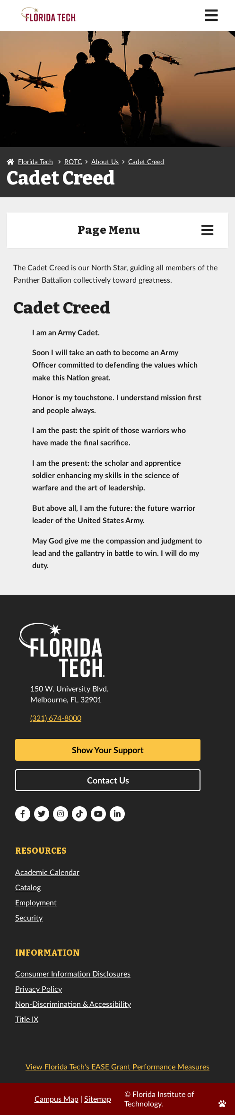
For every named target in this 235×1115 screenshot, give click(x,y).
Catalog (28, 887)
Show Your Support (108, 750)
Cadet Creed (146, 161)
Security (29, 917)
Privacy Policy (38, 988)
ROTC (73, 161)
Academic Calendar (47, 871)
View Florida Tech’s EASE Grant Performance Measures (117, 1066)
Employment (36, 902)
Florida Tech (35, 161)
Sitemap (97, 1098)
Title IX (26, 1018)
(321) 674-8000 (55, 717)
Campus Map (56, 1098)
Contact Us (108, 780)
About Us (105, 161)
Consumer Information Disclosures (73, 973)
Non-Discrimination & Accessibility (73, 1003)
